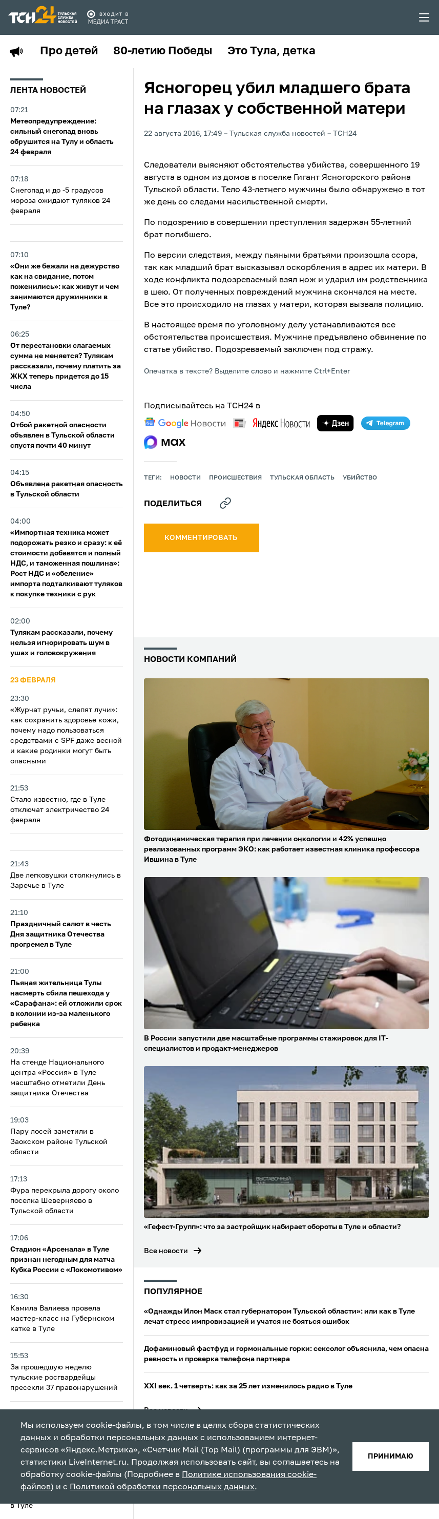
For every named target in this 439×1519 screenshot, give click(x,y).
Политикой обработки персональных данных (162, 1487)
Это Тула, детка (271, 51)
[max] (164, 442)
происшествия (235, 478)
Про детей (69, 51)
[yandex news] (271, 422)
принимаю (390, 1456)
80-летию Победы (162, 51)
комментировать (201, 538)
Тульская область (302, 478)
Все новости (166, 1251)
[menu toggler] (425, 17)
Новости (185, 478)
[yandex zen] (335, 423)
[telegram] (385, 423)
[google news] (185, 423)
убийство (360, 478)
